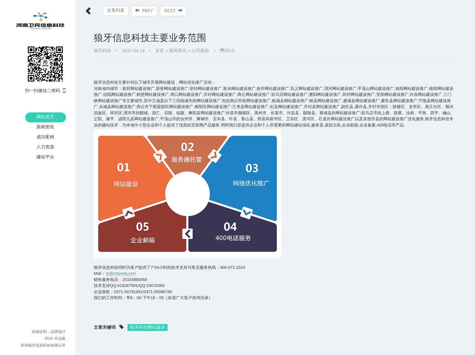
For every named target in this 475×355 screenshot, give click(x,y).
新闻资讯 (45, 126)
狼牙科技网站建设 (147, 327)
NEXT (173, 10)
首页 (159, 50)
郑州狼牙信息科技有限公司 (43, 345)
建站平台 (45, 156)
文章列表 (115, 10)
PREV (144, 10)
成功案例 (45, 136)
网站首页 (45, 116)
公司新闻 (200, 50)
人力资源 (45, 146)
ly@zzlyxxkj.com (121, 273)
